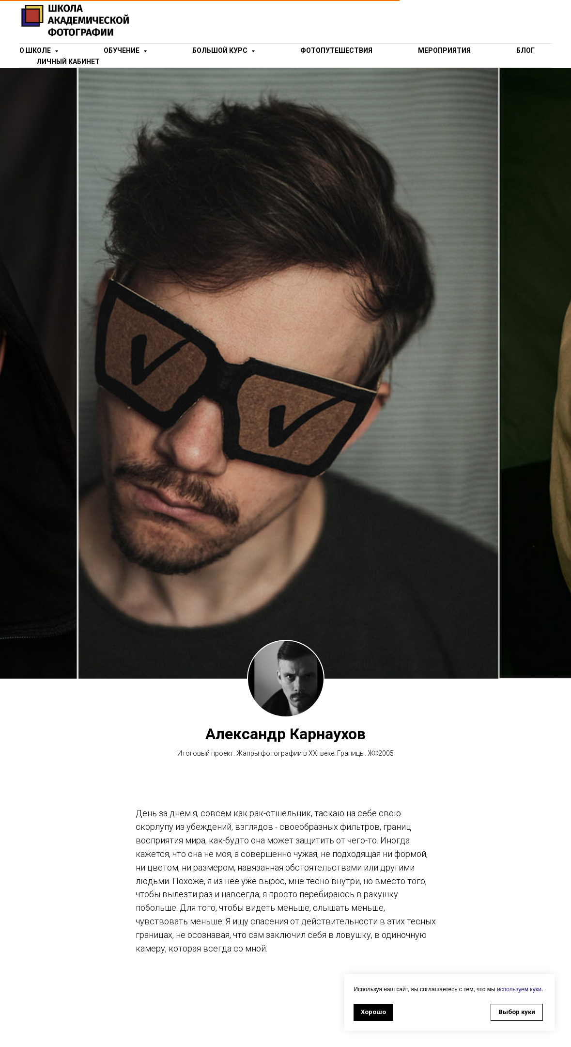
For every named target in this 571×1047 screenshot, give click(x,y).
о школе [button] (35, 50)
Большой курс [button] (220, 50)
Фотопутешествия (336, 50)
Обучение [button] (122, 50)
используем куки (519, 989)
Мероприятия (444, 50)
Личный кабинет (68, 61)
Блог (525, 50)
